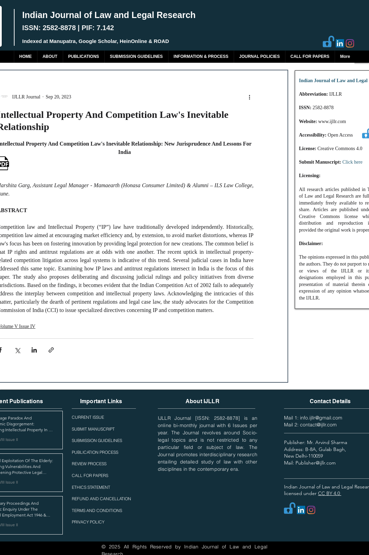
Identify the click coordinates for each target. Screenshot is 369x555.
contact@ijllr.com (318, 425)
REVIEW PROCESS (89, 463)
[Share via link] (51, 350)
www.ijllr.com (332, 121)
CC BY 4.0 (329, 493)
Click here (352, 162)
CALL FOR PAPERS (90, 475)
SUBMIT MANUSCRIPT (93, 429)
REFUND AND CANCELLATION (101, 498)
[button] (83, 57)
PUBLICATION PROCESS (95, 452)
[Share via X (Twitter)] (17, 350)
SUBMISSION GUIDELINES (97, 440)
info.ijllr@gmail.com (321, 418)
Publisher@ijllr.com (315, 463)
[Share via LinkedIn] (34, 350)
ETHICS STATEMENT (91, 487)
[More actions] (249, 97)
